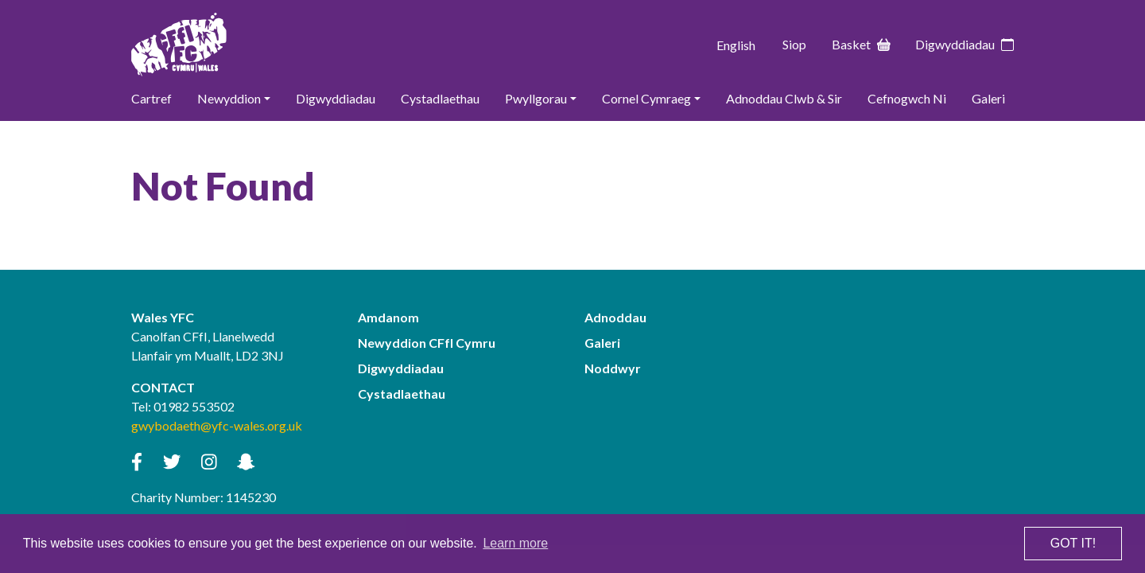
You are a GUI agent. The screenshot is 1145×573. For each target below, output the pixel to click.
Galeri (988, 98)
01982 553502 (194, 406)
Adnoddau (615, 317)
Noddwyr (612, 368)
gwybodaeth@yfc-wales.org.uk (216, 425)
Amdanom (388, 317)
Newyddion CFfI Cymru (426, 342)
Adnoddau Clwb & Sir (784, 98)
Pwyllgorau (536, 98)
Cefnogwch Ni (906, 98)
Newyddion (229, 98)
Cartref (151, 98)
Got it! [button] (1073, 543)
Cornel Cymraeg (646, 98)
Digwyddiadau (964, 44)
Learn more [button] (515, 543)
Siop (794, 44)
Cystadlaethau (440, 98)
